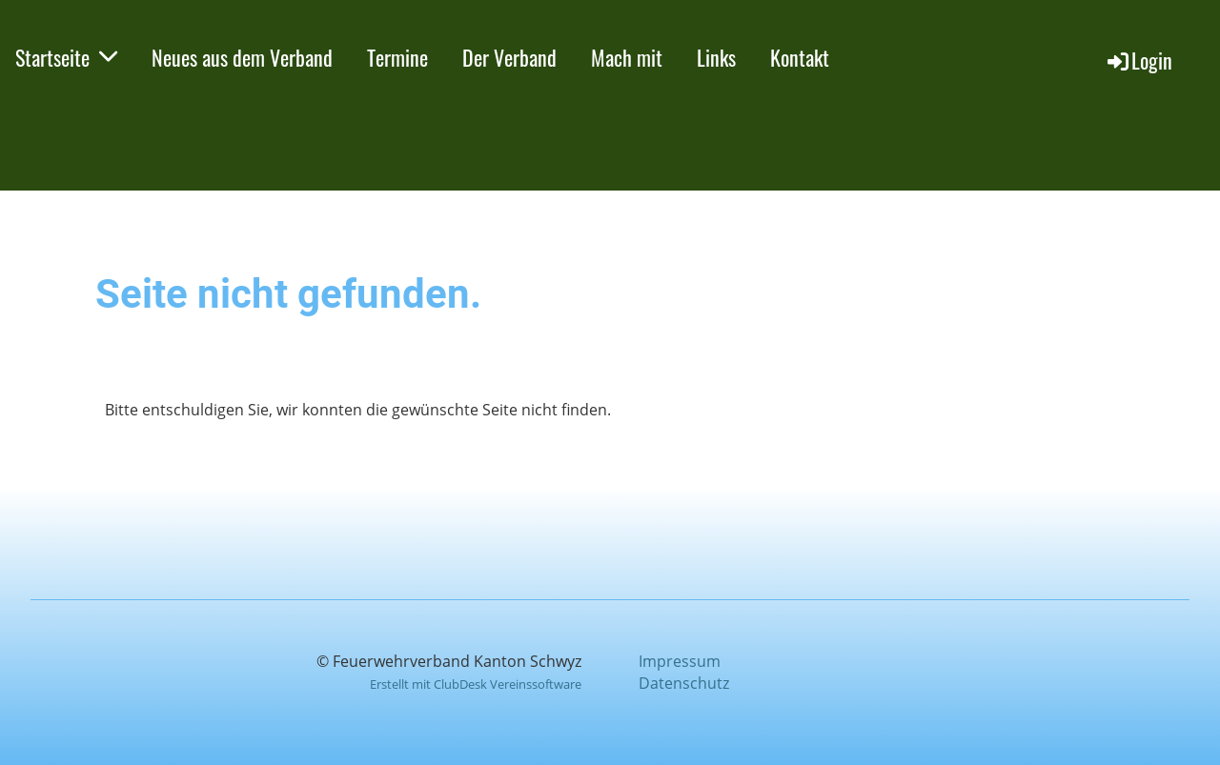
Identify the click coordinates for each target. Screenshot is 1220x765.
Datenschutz (684, 683)
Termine (397, 57)
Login (1138, 60)
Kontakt (799, 57)
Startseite (66, 57)
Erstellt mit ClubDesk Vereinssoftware (475, 684)
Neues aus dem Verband (242, 57)
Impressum (680, 661)
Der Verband (509, 57)
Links (716, 57)
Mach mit (626, 57)
